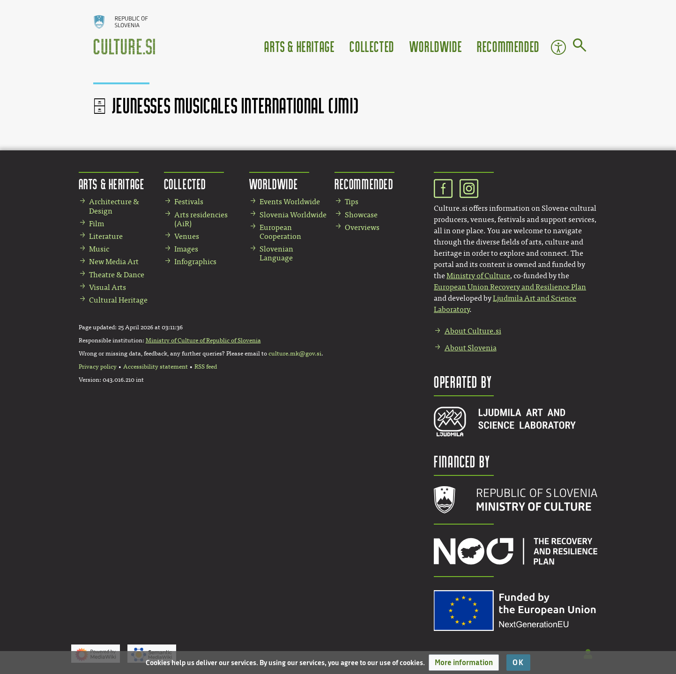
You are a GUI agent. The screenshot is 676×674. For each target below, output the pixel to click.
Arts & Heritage (299, 46)
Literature (106, 236)
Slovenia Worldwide (293, 214)
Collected (371, 46)
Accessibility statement (155, 366)
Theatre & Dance (116, 274)
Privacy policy (98, 366)
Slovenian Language (276, 253)
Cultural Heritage (118, 300)
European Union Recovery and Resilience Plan (510, 286)
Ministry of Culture (478, 275)
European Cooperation (280, 232)
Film (96, 223)
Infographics (195, 261)
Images (186, 248)
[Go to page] (579, 47)
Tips (351, 201)
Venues (186, 236)
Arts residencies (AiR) (201, 219)
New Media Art (114, 261)
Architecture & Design (114, 206)
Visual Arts (107, 287)
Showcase (361, 214)
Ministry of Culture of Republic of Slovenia (203, 340)
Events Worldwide (290, 201)
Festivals (188, 201)
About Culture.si (473, 330)
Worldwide (435, 46)
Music (99, 248)
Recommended (508, 46)
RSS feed (205, 366)
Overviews (362, 227)
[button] (464, 662)
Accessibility (558, 47)
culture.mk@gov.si (294, 353)
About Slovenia (471, 347)
